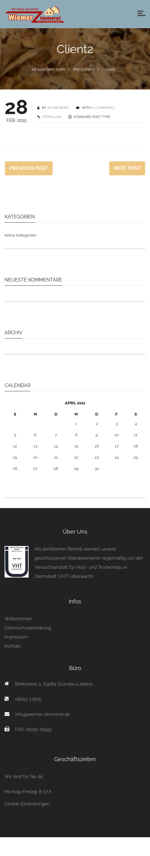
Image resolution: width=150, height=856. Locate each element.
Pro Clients (84, 70)
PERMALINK (51, 117)
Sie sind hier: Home (49, 70)
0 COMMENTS (103, 108)
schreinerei (58, 108)
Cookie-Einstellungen (27, 804)
